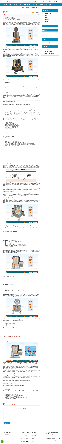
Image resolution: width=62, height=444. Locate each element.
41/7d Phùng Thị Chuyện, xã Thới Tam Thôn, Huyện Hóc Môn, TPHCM (51, 441)
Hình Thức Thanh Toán (25, 436)
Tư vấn (33, 441)
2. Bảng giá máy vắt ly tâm (9, 17)
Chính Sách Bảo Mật (24, 439)
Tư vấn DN (44, 46)
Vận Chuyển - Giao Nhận (25, 438)
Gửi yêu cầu (7, 423)
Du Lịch (44, 39)
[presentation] (11, 420)
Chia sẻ (4, 12)
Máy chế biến (33, 7)
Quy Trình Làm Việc (24, 433)
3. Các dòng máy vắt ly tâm (10, 18)
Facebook (7, 434)
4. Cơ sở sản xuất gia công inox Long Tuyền (12, 19)
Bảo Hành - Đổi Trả (24, 435)
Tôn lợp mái (45, 10)
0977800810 (40, 1)
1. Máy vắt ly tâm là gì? (9, 16)
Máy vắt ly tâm (38, 7)
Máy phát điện (45, 25)
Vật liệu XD (44, 30)
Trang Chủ (23, 7)
